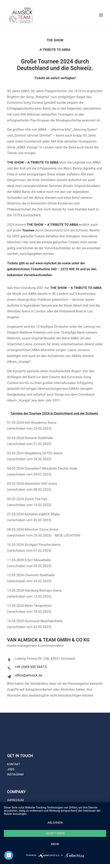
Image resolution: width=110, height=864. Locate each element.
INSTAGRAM (15, 774)
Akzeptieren (54, 833)
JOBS (10, 769)
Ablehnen (54, 822)
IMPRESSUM (15, 800)
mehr (55, 844)
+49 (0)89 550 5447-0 (31, 667)
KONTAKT (13, 764)
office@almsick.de (28, 675)
